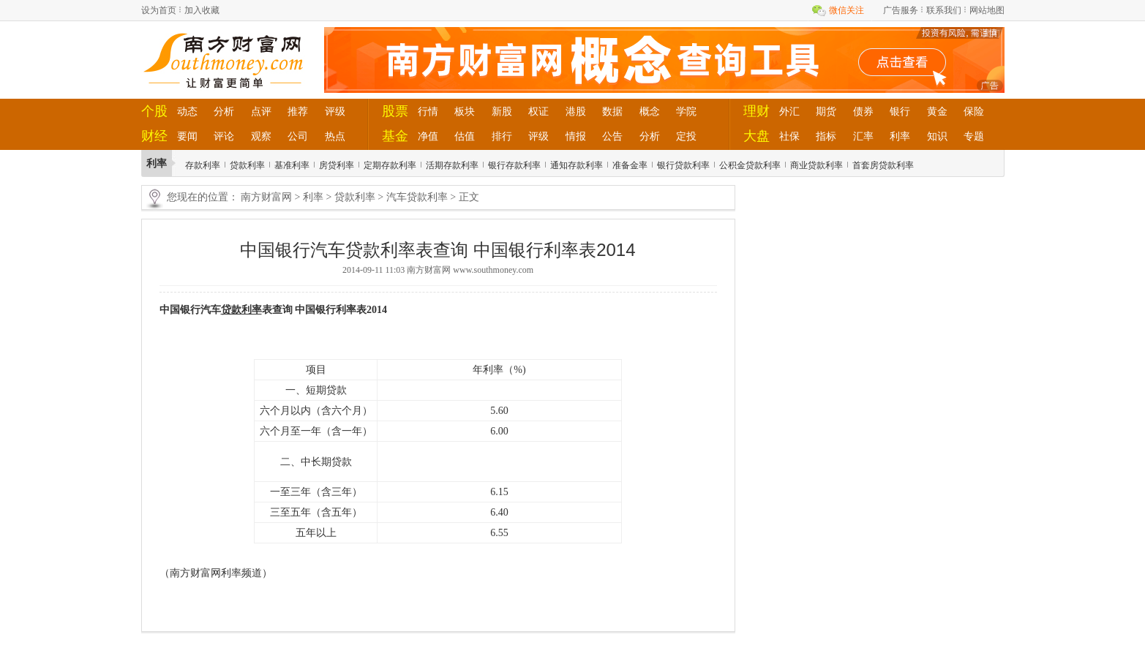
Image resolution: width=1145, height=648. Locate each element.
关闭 (991, 34)
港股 (576, 111)
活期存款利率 (452, 165)
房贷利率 (336, 165)
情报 (576, 136)
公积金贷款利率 (750, 165)
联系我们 (943, 10)
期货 (826, 111)
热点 (335, 136)
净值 (428, 136)
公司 (298, 136)
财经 (154, 136)
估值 (464, 136)
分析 (224, 111)
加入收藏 (201, 10)
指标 (826, 136)
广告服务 (900, 10)
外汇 (789, 111)
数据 (612, 111)
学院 (686, 111)
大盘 (756, 136)
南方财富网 (266, 197)
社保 (789, 136)
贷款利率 (247, 165)
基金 (395, 136)
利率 (900, 136)
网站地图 (987, 10)
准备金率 (629, 165)
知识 (937, 136)
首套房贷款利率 (883, 165)
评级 (335, 111)
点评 (261, 111)
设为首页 (158, 10)
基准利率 (291, 165)
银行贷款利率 (683, 165)
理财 (756, 111)
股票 (395, 111)
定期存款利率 (390, 165)
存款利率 (202, 165)
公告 (612, 136)
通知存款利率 (576, 165)
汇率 (863, 136)
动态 (187, 111)
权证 (538, 111)
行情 (428, 111)
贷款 (231, 309)
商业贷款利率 (816, 165)
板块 (464, 111)
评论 (224, 136)
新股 (502, 111)
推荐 (298, 111)
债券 (863, 111)
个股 (154, 111)
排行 (502, 136)
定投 (686, 136)
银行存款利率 (514, 165)
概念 (649, 111)
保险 (974, 111)
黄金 (937, 111)
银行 (900, 111)
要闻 (187, 136)
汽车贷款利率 (417, 197)
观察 (261, 136)
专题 (974, 136)
